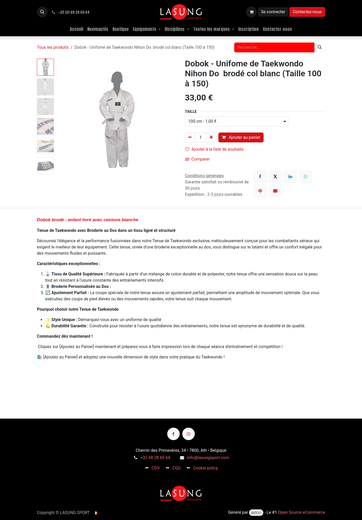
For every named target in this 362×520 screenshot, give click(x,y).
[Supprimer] (190, 137)
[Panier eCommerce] (251, 11)
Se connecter (273, 11)
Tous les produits (53, 47)
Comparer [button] (197, 159)
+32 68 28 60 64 (155, 457)
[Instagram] (188, 434)
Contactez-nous (307, 11)
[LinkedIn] (290, 176)
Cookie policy (205, 468)
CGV (156, 468)
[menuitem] (76, 29)
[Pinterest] (260, 190)
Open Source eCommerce (301, 512)
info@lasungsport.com (208, 457)
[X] (275, 176)
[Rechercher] (319, 47)
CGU (176, 468)
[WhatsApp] (305, 176)
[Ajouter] (211, 137)
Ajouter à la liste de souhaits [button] (214, 149)
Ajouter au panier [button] (241, 137)
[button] (42, 11)
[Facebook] (260, 176)
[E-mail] (275, 190)
